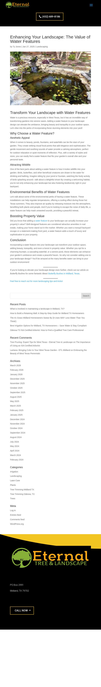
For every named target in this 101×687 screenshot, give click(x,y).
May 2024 (14, 446)
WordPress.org (17, 524)
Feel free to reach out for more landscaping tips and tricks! (36, 281)
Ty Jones (17, 46)
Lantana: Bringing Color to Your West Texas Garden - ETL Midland (40, 350)
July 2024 (14, 442)
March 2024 (15, 455)
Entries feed (15, 515)
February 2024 (16, 460)
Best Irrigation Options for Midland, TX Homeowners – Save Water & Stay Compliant (48, 325)
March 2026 (15, 365)
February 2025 (16, 410)
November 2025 (17, 383)
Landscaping (42, 46)
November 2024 (17, 424)
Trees (12, 498)
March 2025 (15, 406)
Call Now (21, 610)
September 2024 (17, 433)
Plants (13, 485)
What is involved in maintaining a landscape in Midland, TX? (37, 309)
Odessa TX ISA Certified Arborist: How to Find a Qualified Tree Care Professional (46, 330)
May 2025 (14, 401)
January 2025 (16, 415)
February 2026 (16, 370)
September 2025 (17, 392)
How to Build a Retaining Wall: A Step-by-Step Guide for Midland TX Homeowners (47, 313)
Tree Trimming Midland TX (22, 489)
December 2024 (17, 419)
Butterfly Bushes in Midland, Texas (64, 273)
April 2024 (14, 451)
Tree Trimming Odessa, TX (22, 494)
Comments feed (17, 519)
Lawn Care (15, 480)
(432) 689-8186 (51, 16)
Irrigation (14, 471)
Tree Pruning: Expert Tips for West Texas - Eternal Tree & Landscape (41, 342)
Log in (13, 510)
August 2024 (16, 437)
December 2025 (17, 379)
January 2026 (16, 374)
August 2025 (16, 397)
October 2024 (16, 428)
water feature (41, 221)
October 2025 (16, 388)
